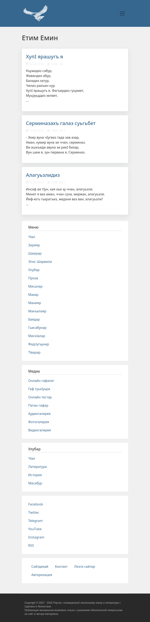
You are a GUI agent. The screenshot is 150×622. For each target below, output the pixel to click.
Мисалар (35, 286)
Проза (33, 278)
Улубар (34, 270)
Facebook (35, 504)
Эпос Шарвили (40, 261)
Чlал (31, 237)
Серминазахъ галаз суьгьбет (61, 123)
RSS (31, 545)
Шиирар (35, 253)
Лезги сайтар (84, 566)
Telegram (35, 520)
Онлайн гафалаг (41, 380)
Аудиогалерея (39, 413)
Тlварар (34, 352)
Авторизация (41, 574)
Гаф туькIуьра (39, 389)
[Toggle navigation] (122, 13)
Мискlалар (36, 336)
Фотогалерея (38, 422)
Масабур (35, 483)
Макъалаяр (37, 311)
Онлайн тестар (40, 397)
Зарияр (34, 245)
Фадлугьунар (38, 344)
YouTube (35, 529)
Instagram (36, 537)
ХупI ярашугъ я (44, 56)
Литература (37, 466)
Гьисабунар (37, 327)
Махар (33, 294)
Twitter (33, 512)
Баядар (34, 319)
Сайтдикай (39, 566)
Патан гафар (38, 405)
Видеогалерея (39, 430)
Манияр (34, 303)
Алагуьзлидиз (43, 174)
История (35, 475)
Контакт (61, 566)
